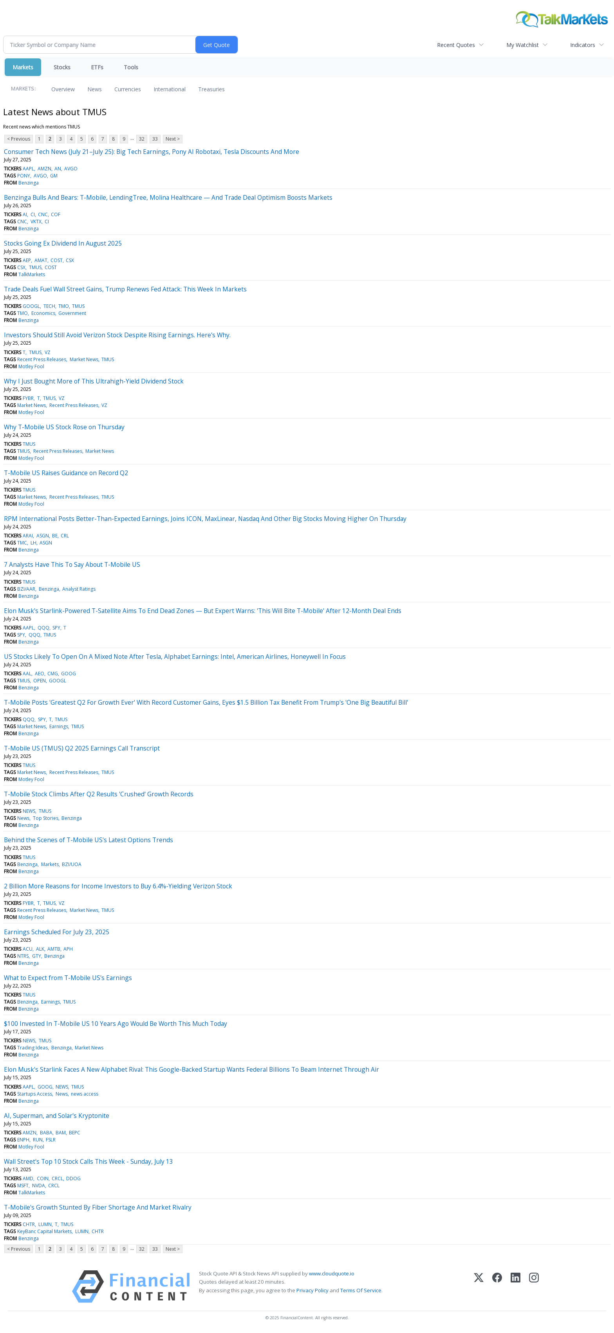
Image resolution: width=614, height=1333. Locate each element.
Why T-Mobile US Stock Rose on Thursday (64, 427)
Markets (23, 67)
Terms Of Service (360, 1290)
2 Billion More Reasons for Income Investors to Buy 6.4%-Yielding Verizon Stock (118, 886)
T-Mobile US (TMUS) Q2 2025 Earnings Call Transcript (82, 748)
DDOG (73, 1178)
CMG (52, 673)
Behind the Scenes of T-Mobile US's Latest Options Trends (88, 840)
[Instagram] (534, 1287)
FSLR (51, 1139)
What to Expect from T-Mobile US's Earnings (68, 977)
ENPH (23, 1139)
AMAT (40, 260)
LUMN (45, 1224)
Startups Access (34, 1094)
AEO (39, 673)
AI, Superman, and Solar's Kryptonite (56, 1115)
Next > (173, 139)
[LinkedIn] (515, 1287)
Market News (84, 359)
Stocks (62, 67)
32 (141, 139)
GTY (36, 956)
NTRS (23, 956)
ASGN (42, 535)
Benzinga (28, 182)
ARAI (28, 535)
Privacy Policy (312, 1290)
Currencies (127, 89)
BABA (46, 1132)
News (94, 89)
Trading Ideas (32, 1047)
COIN (43, 1178)
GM (54, 175)
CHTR (29, 1224)
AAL (27, 673)
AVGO (71, 168)
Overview (63, 89)
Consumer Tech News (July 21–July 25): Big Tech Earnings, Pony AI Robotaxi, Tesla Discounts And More (151, 151)
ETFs (97, 67)
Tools (131, 67)
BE (55, 535)
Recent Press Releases (41, 359)
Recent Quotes (456, 45)
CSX (70, 260)
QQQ (43, 627)
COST (57, 260)
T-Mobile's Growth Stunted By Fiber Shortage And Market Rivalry (97, 1207)
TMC (22, 542)
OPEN (39, 680)
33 (155, 139)
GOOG (68, 673)
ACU (28, 949)
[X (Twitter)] (479, 1287)
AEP (27, 260)
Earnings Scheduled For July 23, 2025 (56, 932)
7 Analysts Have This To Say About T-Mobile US (72, 564)
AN (57, 168)
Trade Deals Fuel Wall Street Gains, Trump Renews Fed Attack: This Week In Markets (125, 289)
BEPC (74, 1132)
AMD (28, 1178)
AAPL (28, 168)
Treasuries (211, 89)
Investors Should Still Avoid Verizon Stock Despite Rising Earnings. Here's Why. (117, 335)
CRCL (57, 1178)
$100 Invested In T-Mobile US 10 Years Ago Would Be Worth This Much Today (115, 1023)
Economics (43, 313)
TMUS (35, 267)
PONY (23, 175)
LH (33, 542)
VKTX (36, 221)
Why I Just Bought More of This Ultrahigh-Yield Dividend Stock (94, 381)
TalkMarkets (31, 274)
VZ (48, 352)
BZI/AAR (26, 589)
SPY (56, 627)
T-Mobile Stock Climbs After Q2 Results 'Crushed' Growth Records (98, 794)
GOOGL (31, 306)
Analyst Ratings (79, 589)
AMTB (53, 949)
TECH (49, 306)
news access (84, 1094)
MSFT (23, 1185)
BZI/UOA (71, 864)
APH (68, 949)
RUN (38, 1139)
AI (25, 214)
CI (33, 214)
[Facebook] (497, 1287)
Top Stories (45, 818)
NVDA (38, 1185)
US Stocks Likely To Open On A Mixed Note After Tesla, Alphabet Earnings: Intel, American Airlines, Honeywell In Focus (175, 656)
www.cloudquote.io (331, 1273)
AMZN (44, 168)
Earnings (58, 726)
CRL (65, 535)
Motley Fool (31, 366)
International (170, 89)
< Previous (18, 139)
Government (72, 313)
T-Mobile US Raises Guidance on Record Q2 (66, 472)
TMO (63, 306)
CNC (43, 214)
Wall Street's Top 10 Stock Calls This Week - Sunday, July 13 (88, 1161)
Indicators (582, 45)
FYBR (28, 398)
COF (55, 214)
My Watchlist (522, 45)
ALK (40, 949)
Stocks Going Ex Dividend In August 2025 (63, 243)
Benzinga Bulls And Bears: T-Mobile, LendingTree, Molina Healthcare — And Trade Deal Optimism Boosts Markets (168, 197)
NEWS (29, 811)
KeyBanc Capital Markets (44, 1231)
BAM (61, 1132)
